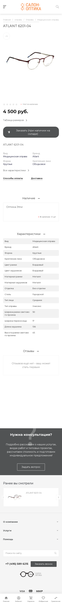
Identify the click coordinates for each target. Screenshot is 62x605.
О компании (10, 521)
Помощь (8, 539)
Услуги (7, 530)
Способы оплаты (13, 178)
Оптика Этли (14, 206)
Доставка (36, 178)
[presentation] (3, 497)
